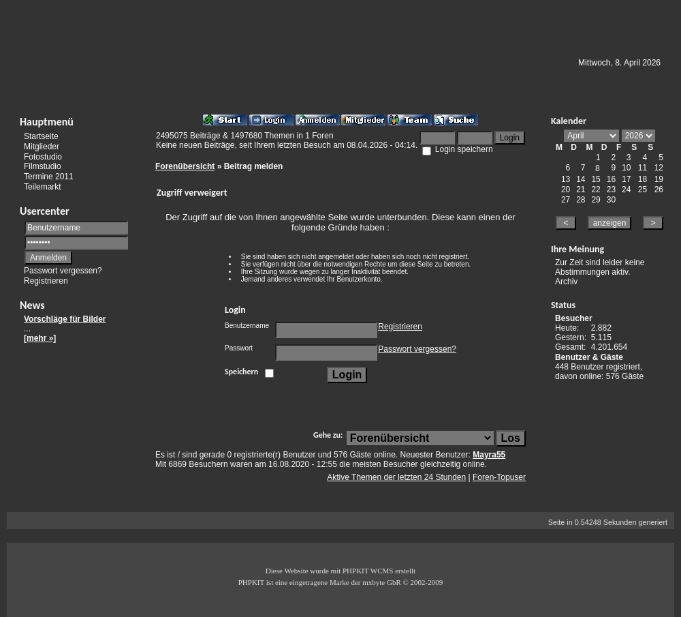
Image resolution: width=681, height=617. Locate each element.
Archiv (566, 281)
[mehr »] (40, 338)
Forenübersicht (185, 166)
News (32, 305)
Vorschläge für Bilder (65, 319)
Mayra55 (489, 455)
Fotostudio (43, 156)
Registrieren (46, 281)
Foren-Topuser (499, 477)
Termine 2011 (49, 176)
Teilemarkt (42, 187)
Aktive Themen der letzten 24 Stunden (396, 477)
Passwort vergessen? (63, 270)
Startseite (41, 136)
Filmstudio (42, 166)
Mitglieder (41, 146)
